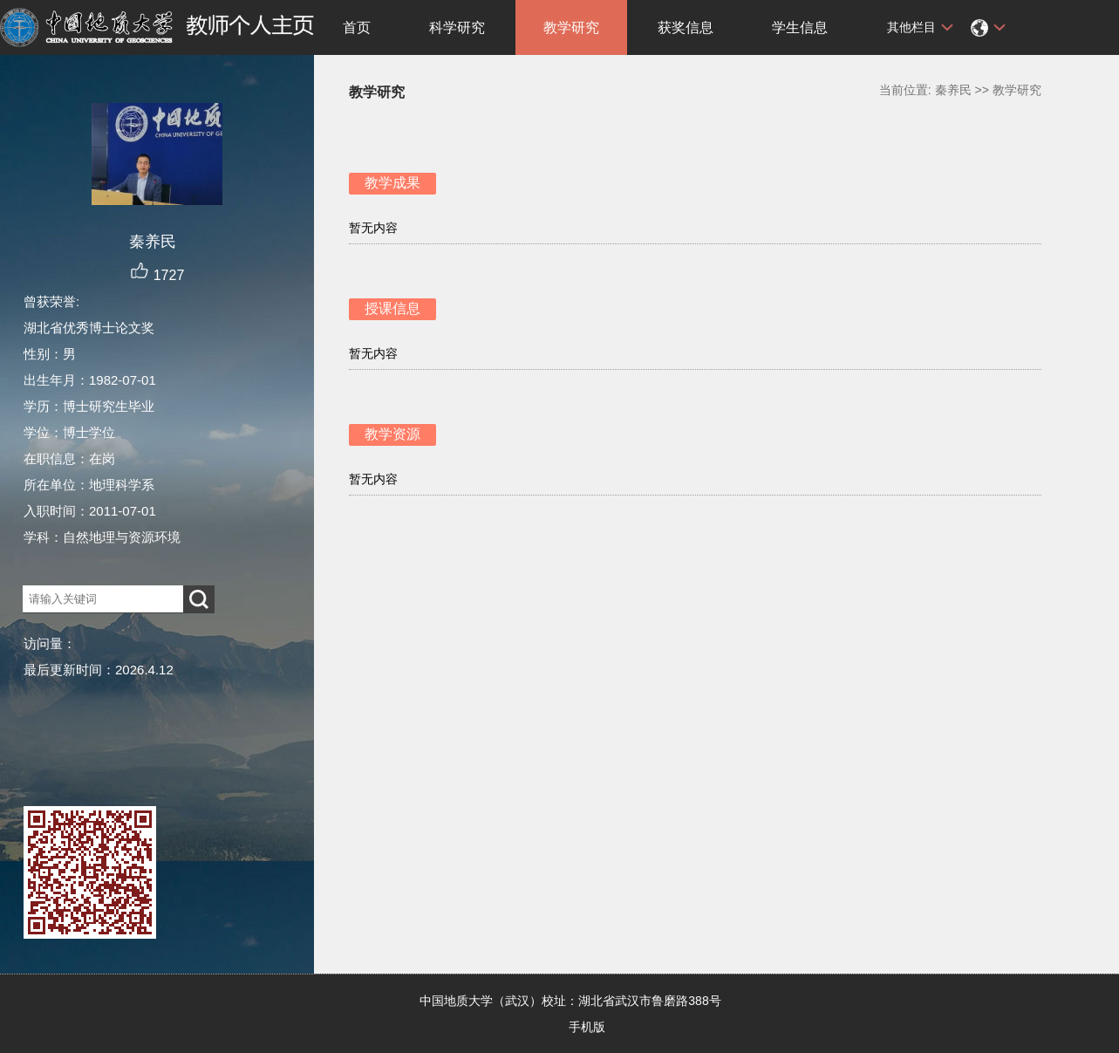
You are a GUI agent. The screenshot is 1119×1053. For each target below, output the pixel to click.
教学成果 (392, 182)
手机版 (587, 1027)
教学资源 (392, 434)
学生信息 (800, 27)
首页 (357, 27)
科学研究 (457, 27)
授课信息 (392, 308)
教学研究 (571, 27)
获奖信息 (685, 27)
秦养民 (953, 90)
